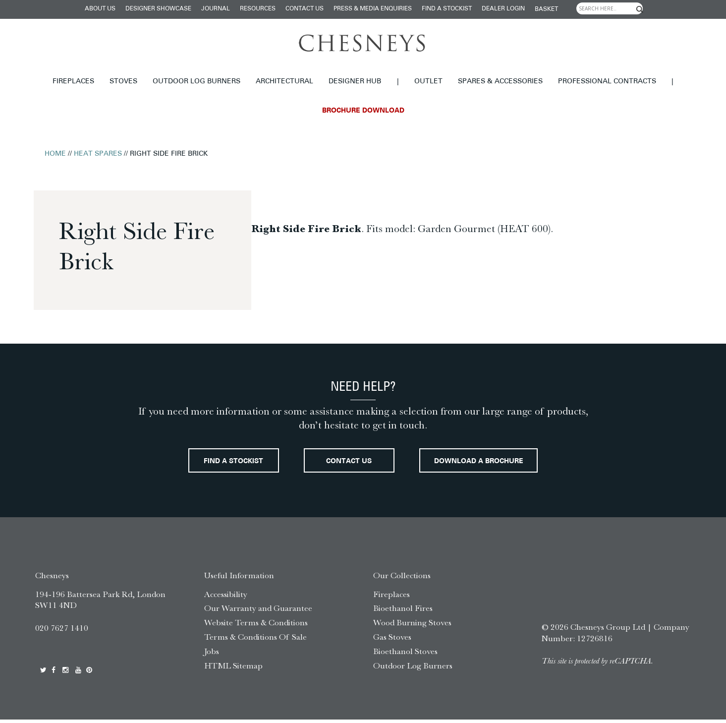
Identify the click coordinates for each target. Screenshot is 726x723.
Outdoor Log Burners (196, 81)
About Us (100, 9)
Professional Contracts (607, 81)
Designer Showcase (158, 9)
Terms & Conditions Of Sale (255, 640)
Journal (215, 9)
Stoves (123, 81)
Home (55, 154)
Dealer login (503, 9)
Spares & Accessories (500, 81)
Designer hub (355, 81)
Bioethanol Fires (403, 612)
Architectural (284, 81)
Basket (546, 9)
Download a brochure (492, 463)
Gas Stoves (392, 640)
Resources (258, 9)
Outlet (428, 81)
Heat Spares (98, 154)
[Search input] (609, 8)
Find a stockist (447, 9)
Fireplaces (73, 81)
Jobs (211, 655)
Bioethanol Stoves (405, 655)
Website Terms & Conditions (256, 626)
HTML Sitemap (233, 669)
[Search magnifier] (639, 9)
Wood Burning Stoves (412, 626)
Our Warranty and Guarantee (258, 612)
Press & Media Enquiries (373, 9)
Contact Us (304, 9)
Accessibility (225, 597)
